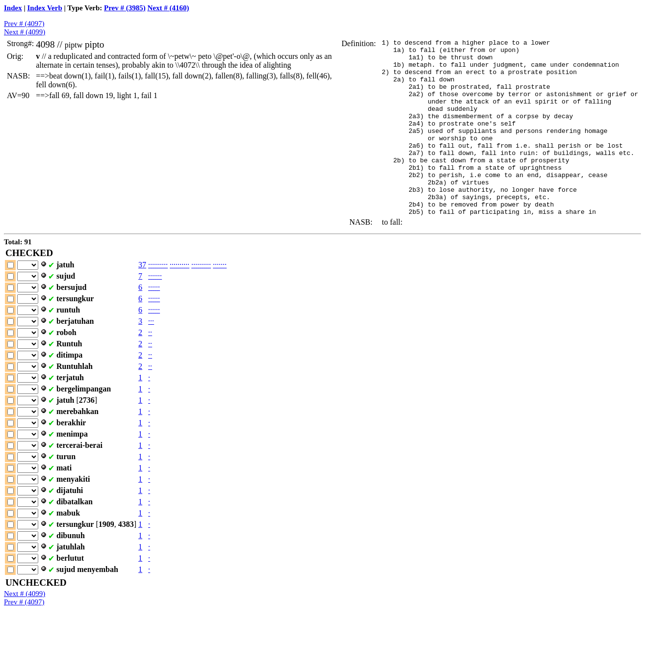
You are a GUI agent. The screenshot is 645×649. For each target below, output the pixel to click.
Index (13, 8)
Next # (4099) (24, 32)
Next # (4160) (168, 8)
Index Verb (44, 8)
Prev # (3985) (125, 8)
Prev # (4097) (24, 23)
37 (142, 300)
